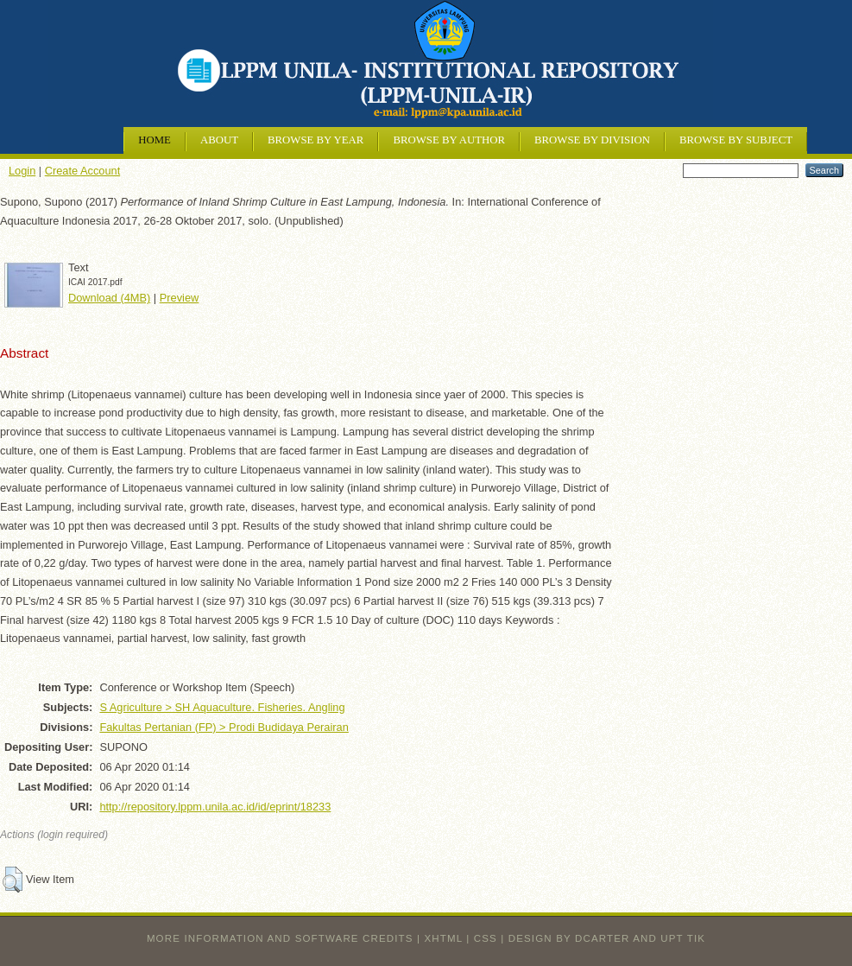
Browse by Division (592, 140)
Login (22, 170)
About (219, 140)
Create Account (83, 170)
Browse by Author (449, 140)
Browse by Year (315, 140)
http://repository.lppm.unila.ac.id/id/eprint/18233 (215, 806)
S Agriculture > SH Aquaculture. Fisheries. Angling (221, 707)
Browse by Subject (735, 140)
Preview (179, 297)
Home (154, 140)
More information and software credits (280, 938)
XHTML (444, 938)
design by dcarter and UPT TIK (606, 938)
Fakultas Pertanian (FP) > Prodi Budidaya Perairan (223, 727)
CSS (485, 938)
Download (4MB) (109, 297)
